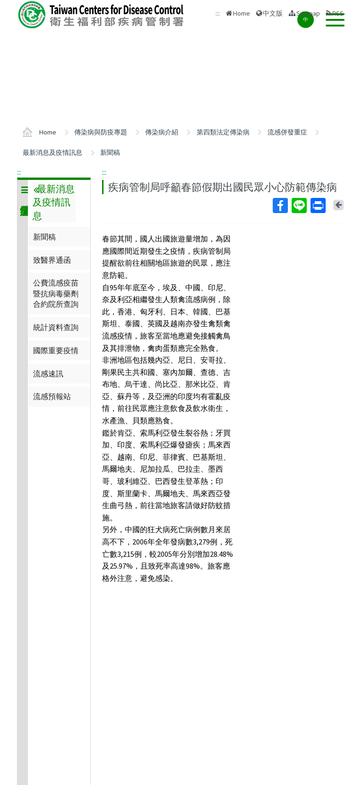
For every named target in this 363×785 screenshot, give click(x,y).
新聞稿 (110, 152)
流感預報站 (52, 396)
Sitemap (308, 13)
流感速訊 (48, 373)
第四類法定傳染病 (223, 132)
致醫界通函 (52, 260)
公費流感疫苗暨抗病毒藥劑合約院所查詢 (55, 293)
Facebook (280, 205)
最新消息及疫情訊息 (52, 152)
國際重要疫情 (55, 350)
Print (318, 205)
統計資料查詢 (55, 327)
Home (241, 13)
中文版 (273, 13)
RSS (338, 13)
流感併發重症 (287, 132)
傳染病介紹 (161, 132)
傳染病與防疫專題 (100, 132)
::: (19, 172)
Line (299, 205)
